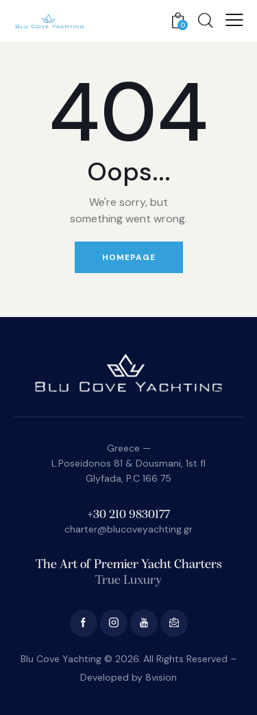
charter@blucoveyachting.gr (128, 529)
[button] (234, 20)
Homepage (129, 257)
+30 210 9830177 (128, 514)
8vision (161, 677)
